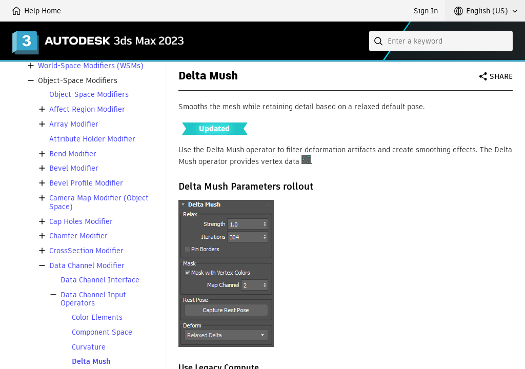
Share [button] (501, 76)
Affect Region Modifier (87, 109)
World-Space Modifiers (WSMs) (91, 65)
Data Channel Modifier (87, 265)
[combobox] (441, 41)
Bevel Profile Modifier (86, 183)
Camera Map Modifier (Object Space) (99, 202)
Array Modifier (73, 124)
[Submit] (379, 41)
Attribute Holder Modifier (92, 139)
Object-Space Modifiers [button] (77, 80)
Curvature (89, 347)
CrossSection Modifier (86, 251)
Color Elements (97, 317)
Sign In (426, 11)
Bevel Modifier (73, 168)
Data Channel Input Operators (93, 299)
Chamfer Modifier (78, 236)
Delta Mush (91, 361)
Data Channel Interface (99, 280)
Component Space (102, 332)
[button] (485, 11)
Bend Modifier (72, 154)
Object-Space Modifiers (89, 94)
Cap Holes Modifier (81, 221)
